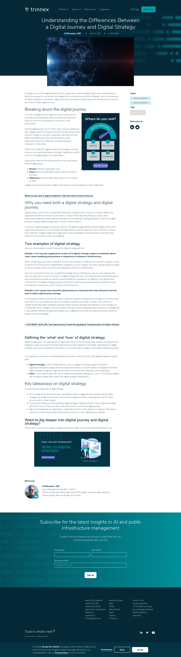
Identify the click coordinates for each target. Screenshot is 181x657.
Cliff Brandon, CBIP (72, 33)
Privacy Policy (61, 652)
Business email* (61, 561)
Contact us (148, 9)
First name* (59, 550)
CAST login (134, 9)
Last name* (96, 550)
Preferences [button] (106, 649)
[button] (64, 9)
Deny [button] (122, 649)
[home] (37, 9)
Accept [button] (140, 649)
